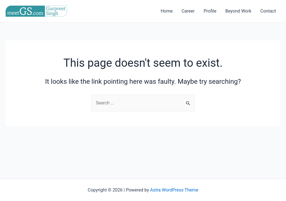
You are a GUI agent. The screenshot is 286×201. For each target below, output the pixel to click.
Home (167, 11)
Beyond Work (238, 11)
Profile (210, 11)
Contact (268, 11)
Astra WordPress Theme (174, 190)
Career (188, 11)
